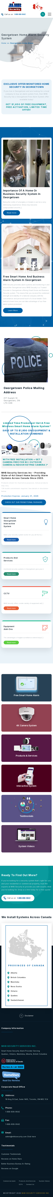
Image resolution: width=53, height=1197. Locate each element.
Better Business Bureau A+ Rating (15, 1164)
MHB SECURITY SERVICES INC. (36, 1193)
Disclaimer (26, 1016)
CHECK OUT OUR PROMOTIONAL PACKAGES (23, 502)
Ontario (14, 991)
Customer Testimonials (11, 1154)
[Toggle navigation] (50, 14)
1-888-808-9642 (20, 14)
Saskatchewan (17, 1000)
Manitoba (15, 982)
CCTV (21, 1184)
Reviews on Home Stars (11, 1159)
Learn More (13, 310)
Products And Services (27, 1181)
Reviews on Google (9, 1168)
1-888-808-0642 (12, 1124)
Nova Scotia (16, 986)
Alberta (14, 973)
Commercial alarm (9, 1181)
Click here (31, 1137)
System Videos (44, 1181)
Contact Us (30, 1184)
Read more (11, 213)
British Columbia (18, 977)
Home (3, 43)
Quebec (14, 996)
